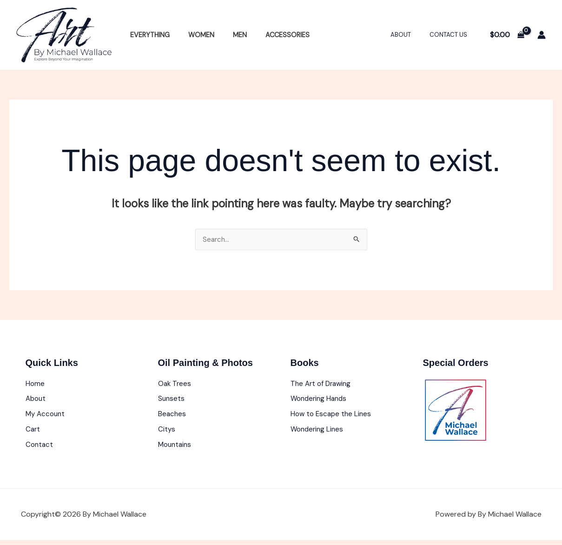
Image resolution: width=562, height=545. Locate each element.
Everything (147, 35)
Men (227, 35)
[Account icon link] (541, 35)
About (410, 35)
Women (193, 35)
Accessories (269, 35)
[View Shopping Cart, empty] (507, 35)
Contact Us (451, 35)
